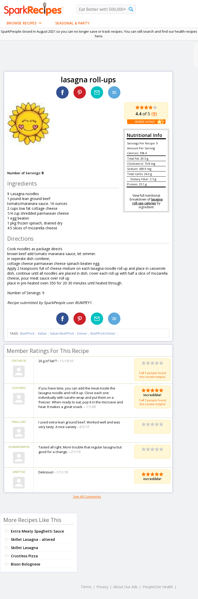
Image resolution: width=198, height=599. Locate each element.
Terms (86, 586)
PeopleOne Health (158, 586)
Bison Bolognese (25, 564)
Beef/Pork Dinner (103, 333)
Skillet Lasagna (24, 547)
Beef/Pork (27, 333)
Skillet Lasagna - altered (33, 539)
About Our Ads (125, 586)
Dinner (82, 333)
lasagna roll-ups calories (147, 201)
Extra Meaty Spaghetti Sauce (37, 531)
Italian (42, 333)
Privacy (102, 586)
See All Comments (87, 496)
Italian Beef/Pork (62, 333)
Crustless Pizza (24, 555)
